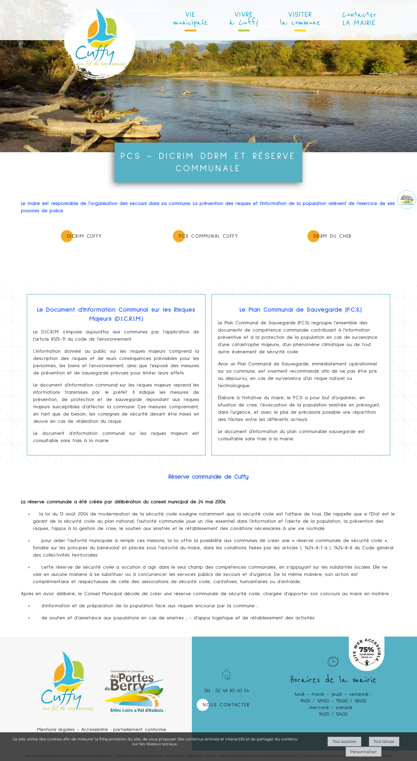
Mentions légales (56, 729)
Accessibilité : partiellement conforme (123, 729)
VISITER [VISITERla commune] (300, 19)
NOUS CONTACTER (226, 704)
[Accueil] (99, 21)
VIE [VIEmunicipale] (190, 19)
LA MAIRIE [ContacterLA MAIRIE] (359, 18)
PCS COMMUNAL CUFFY (208, 236)
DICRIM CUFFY (84, 236)
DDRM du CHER (333, 236)
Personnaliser (363, 751)
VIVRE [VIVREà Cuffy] (243, 19)
